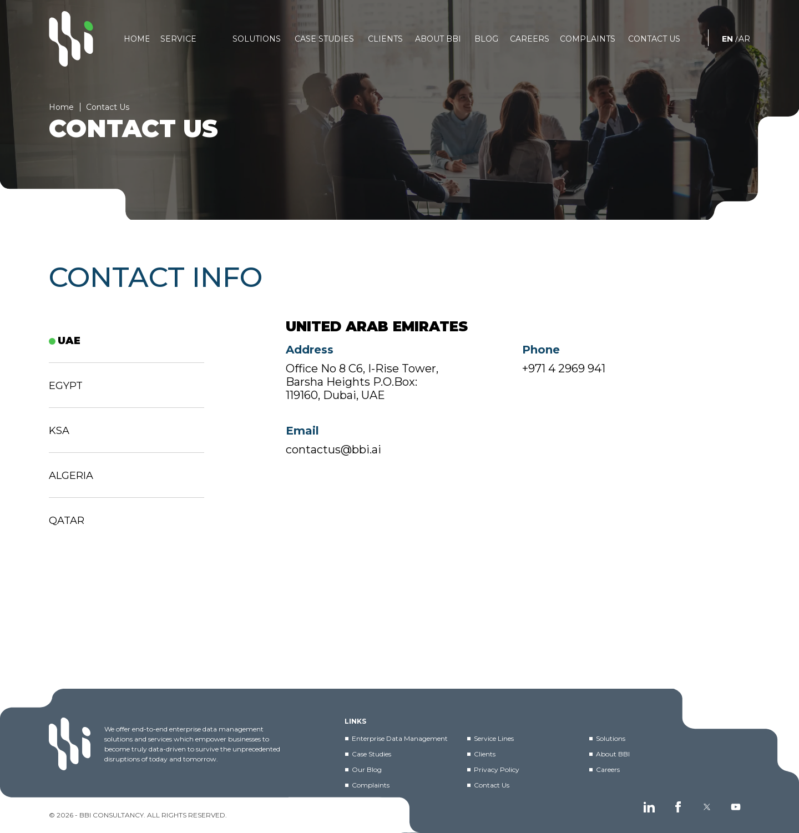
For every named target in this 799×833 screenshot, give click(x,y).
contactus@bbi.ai (333, 456)
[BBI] (71, 39)
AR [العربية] (744, 39)
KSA (59, 431)
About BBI (613, 754)
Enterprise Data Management (400, 738)
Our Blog (367, 769)
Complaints (371, 785)
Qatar (66, 520)
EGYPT (66, 386)
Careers (608, 769)
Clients (484, 754)
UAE (69, 341)
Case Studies (371, 754)
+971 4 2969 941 (563, 375)
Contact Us (491, 785)
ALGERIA (71, 475)
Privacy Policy (496, 769)
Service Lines (494, 738)
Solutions (610, 738)
